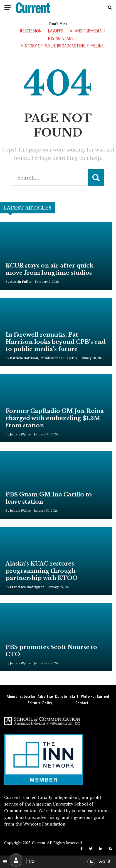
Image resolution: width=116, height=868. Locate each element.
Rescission (30, 30)
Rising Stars (61, 38)
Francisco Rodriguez (27, 587)
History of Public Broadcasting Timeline (62, 45)
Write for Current (95, 696)
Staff (74, 696)
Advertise (45, 696)
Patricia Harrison (24, 358)
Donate (61, 696)
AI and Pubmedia (86, 30)
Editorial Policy (40, 702)
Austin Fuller (21, 281)
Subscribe (27, 696)
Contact (81, 702)
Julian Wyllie (20, 434)
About (12, 696)
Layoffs (55, 30)
